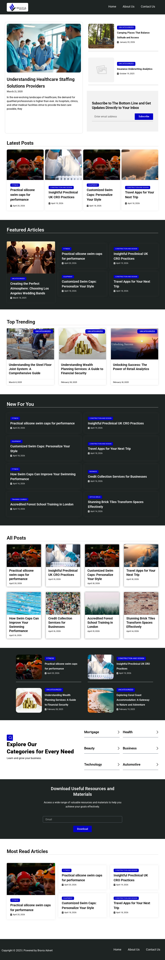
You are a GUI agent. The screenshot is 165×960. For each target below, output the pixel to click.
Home (112, 6)
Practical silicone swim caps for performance (22, 194)
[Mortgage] (118, 742)
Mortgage (92, 742)
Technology (94, 774)
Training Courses (19, 499)
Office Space (95, 497)
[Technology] (118, 774)
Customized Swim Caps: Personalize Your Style (100, 194)
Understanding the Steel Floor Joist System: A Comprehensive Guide (30, 369)
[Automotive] (156, 774)
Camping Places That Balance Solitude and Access (135, 35)
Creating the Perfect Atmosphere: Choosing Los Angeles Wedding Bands (29, 288)
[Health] (156, 742)
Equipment (92, 185)
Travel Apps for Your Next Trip (139, 194)
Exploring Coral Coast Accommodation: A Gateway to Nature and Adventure (131, 705)
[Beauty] (118, 758)
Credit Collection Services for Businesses (117, 476)
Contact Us (148, 6)
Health (128, 742)
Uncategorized (126, 27)
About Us (128, 6)
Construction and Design (61, 187)
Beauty (90, 758)
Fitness (15, 185)
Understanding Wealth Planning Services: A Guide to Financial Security (82, 369)
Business (93, 471)
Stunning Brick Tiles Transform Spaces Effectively (115, 504)
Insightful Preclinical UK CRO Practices (63, 194)
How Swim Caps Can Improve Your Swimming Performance (42, 476)
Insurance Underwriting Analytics (132, 69)
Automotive (133, 774)
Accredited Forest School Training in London (41, 504)
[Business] (156, 758)
